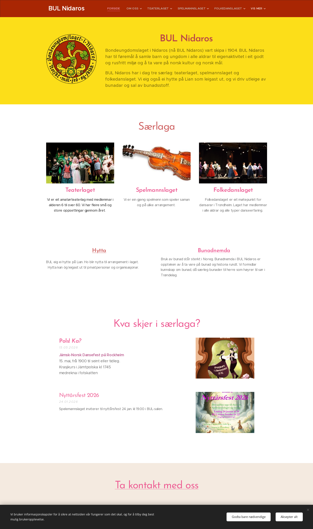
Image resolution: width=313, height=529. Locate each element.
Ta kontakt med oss (156, 485)
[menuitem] (118, 8)
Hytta (99, 251)
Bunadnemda (214, 251)
